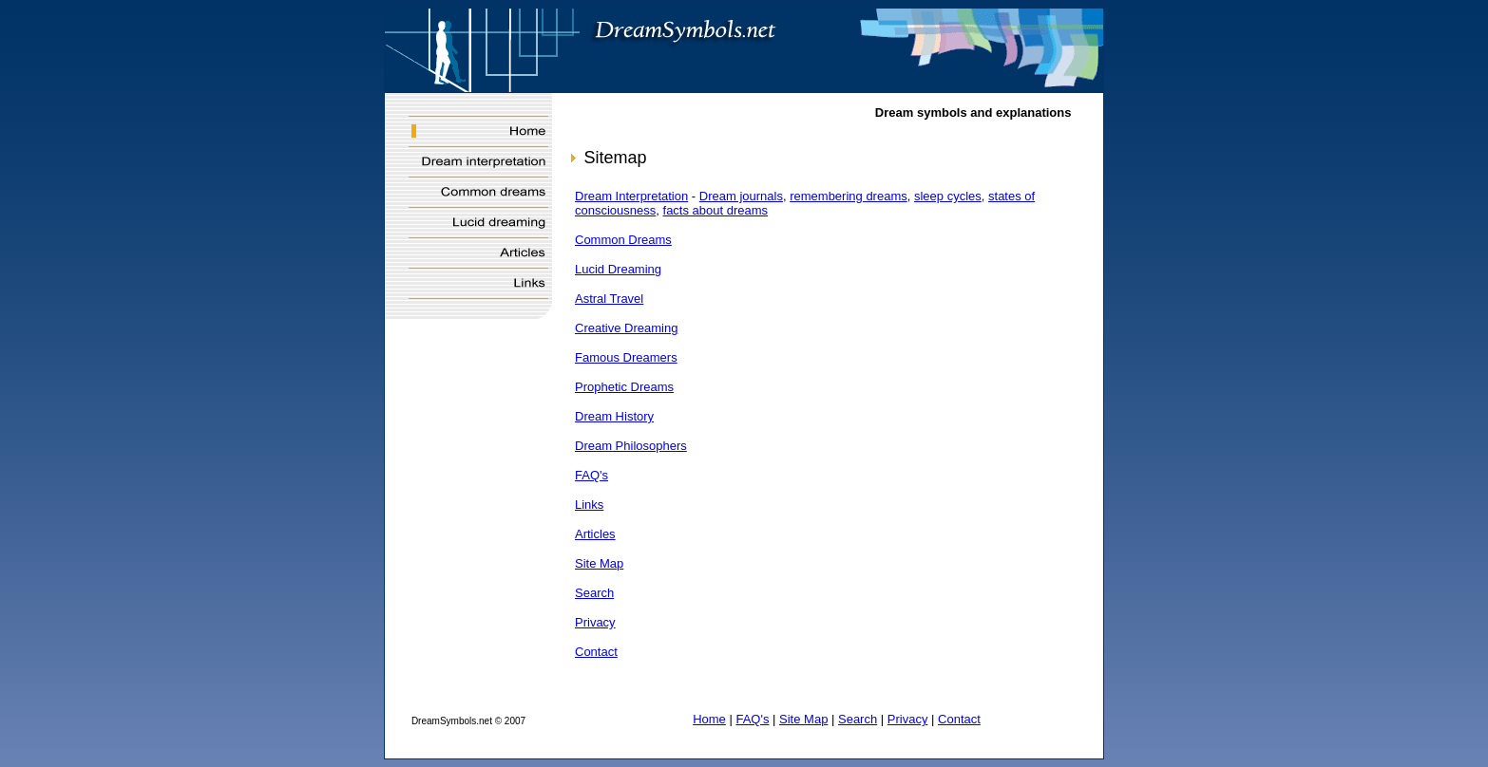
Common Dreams (623, 240)
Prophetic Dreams (624, 387)
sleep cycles (948, 196)
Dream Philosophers (631, 446)
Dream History (614, 416)
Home (709, 719)
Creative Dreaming (626, 328)
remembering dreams (848, 196)
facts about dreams (716, 210)
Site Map (599, 563)
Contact (596, 652)
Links (589, 504)
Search (594, 593)
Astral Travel (609, 298)
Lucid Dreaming (618, 269)
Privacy (595, 622)
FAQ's (591, 475)
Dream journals (741, 196)
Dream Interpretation (631, 196)
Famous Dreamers (626, 357)
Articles (595, 534)
